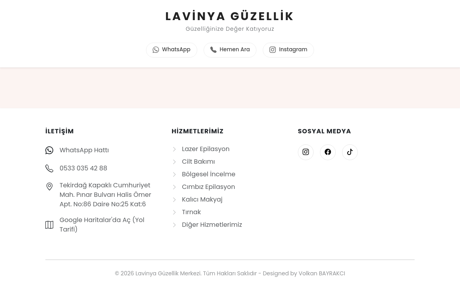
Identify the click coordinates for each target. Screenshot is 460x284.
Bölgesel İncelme (204, 174)
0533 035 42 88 (83, 168)
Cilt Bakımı (193, 161)
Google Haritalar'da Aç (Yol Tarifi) (102, 224)
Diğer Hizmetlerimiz (207, 224)
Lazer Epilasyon (201, 148)
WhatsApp (172, 50)
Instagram (288, 50)
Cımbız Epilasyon (203, 186)
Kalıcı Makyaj (197, 199)
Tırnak (186, 212)
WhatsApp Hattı (84, 150)
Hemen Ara (230, 50)
